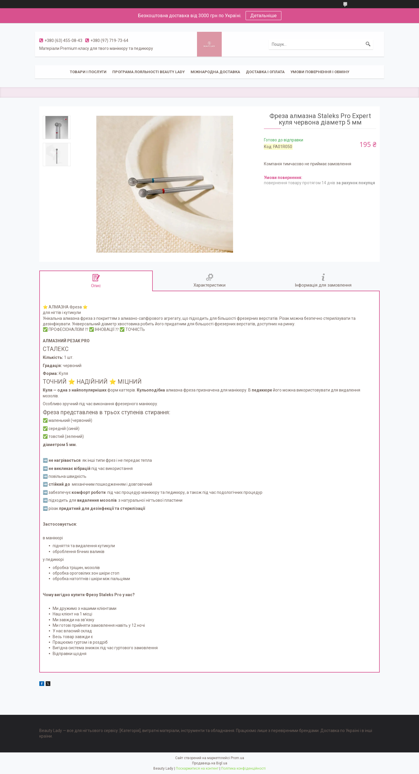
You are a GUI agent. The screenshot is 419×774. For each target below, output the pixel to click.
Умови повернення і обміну (319, 72)
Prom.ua (237, 758)
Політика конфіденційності (243, 768)
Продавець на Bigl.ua (209, 763)
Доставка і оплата (265, 72)
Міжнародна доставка (215, 72)
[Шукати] (368, 44)
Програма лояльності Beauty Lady (148, 72)
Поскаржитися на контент (197, 768)
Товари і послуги (88, 72)
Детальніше (263, 15)
